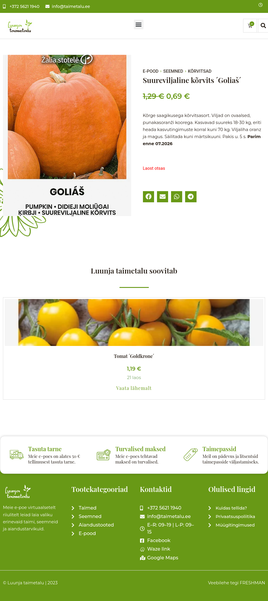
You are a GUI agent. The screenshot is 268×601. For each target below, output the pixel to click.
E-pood (151, 71)
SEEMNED (173, 71)
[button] (139, 24)
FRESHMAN (252, 582)
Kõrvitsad (199, 71)
